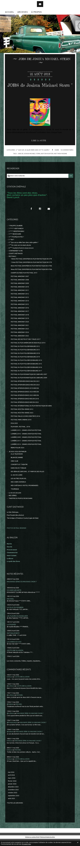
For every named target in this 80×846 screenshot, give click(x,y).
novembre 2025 (13, 797)
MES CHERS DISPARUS (18, 489)
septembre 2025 (13, 803)
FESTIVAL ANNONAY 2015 (20, 311)
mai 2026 (11, 779)
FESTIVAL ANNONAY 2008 (20, 287)
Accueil (9, 12)
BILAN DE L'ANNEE (17, 465)
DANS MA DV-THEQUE (18, 475)
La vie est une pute (15, 500)
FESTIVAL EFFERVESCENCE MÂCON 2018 (25, 406)
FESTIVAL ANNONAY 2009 (20, 290)
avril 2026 (11, 782)
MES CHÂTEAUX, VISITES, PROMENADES (24, 492)
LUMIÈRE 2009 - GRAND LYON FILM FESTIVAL (26, 444)
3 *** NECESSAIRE (15, 241)
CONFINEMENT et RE (16, 258)
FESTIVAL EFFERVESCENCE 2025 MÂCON (25, 402)
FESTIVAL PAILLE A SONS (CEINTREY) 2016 (25, 423)
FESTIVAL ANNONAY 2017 (20, 318)
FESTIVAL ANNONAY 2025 (20, 343)
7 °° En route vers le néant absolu (20, 252)
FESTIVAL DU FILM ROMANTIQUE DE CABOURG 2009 (29, 385)
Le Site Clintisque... (13, 519)
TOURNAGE (15, 496)
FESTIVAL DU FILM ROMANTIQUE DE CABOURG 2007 (29, 381)
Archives (23, 12)
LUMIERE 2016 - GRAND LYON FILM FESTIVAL (26, 441)
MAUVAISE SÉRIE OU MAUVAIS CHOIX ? (22, 589)
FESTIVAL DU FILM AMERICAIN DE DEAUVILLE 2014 (28, 350)
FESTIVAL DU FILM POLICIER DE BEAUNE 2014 (26, 367)
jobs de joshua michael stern (29, 161)
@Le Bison (10, 693)
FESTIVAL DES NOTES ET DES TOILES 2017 (25, 346)
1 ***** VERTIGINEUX (16, 236)
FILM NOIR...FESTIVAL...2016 (20, 434)
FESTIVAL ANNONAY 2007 (20, 283)
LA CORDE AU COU (14, 649)
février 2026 (12, 788)
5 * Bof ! (11, 247)
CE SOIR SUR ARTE (14, 597)
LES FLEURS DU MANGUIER (17, 623)
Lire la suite (38, 148)
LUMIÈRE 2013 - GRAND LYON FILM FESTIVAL (26, 448)
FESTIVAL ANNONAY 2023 (20, 336)
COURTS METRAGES (16, 261)
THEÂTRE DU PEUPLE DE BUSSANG (20, 505)
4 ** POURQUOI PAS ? (16, 244)
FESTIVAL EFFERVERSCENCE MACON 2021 (25, 388)
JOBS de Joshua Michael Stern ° (40, 88)
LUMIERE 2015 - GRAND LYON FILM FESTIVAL (26, 437)
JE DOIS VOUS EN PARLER (17, 459)
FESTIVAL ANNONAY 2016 (20, 315)
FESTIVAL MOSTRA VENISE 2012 (22, 416)
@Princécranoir (12, 729)
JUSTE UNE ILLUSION (15, 657)
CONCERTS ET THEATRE (19, 471)
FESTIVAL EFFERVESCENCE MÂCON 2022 (25, 409)
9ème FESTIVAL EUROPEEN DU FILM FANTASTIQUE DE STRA (31, 276)
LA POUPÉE (11, 632)
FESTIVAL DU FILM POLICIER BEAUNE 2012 (25, 353)
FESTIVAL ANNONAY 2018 (20, 322)
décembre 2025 (13, 794)
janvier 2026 (12, 791)
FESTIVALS (12, 263)
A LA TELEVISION (17, 461)
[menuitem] (10, 12)
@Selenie (10, 711)
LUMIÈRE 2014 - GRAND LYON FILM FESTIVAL (26, 451)
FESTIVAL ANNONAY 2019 (20, 325)
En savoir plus (26, 844)
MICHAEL (10, 606)
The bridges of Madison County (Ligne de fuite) (22, 525)
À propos (36, 12)
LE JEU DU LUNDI (16, 482)
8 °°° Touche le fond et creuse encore (21, 255)
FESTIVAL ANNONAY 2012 (20, 301)
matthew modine (60, 161)
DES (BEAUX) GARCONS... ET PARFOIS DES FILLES (27, 479)
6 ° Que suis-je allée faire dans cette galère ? (33, 157)
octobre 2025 (12, 800)
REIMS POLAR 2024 (17, 455)
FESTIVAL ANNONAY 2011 (20, 297)
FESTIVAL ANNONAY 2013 (20, 304)
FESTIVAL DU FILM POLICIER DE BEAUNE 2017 (26, 378)
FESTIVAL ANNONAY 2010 (20, 294)
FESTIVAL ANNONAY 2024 (20, 339)
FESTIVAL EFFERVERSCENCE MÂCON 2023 (25, 392)
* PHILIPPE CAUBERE (15, 233)
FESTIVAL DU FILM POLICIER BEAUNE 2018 (25, 360)
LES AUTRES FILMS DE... (19, 486)
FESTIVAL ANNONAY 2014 (20, 308)
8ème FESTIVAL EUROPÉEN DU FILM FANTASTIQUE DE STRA (31, 273)
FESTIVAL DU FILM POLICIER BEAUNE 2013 (25, 357)
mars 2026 (11, 785)
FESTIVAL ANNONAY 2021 (20, 332)
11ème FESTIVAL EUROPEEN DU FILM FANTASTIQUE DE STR (31, 269)
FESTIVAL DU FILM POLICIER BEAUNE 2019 (25, 364)
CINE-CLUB (14, 468)
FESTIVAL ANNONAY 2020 (20, 329)
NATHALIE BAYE (13, 640)
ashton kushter (47, 161)
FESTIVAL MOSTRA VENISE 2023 (22, 420)
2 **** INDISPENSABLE (16, 238)
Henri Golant (11, 563)
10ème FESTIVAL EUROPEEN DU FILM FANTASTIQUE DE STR (31, 266)
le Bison (9, 684)
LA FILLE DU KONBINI (15, 615)
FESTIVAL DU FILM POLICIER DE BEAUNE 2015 (26, 371)
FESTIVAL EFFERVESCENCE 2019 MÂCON (25, 395)
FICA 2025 (14, 430)
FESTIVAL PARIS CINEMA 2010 (21, 427)
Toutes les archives (15, 810)
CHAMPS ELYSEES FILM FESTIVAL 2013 (24, 280)
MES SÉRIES (13, 503)
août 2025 (11, 806)
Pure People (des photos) (15, 522)
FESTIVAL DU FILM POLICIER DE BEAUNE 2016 (26, 374)
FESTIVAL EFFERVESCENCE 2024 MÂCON (25, 399)
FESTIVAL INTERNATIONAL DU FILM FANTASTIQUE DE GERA (31, 413)
